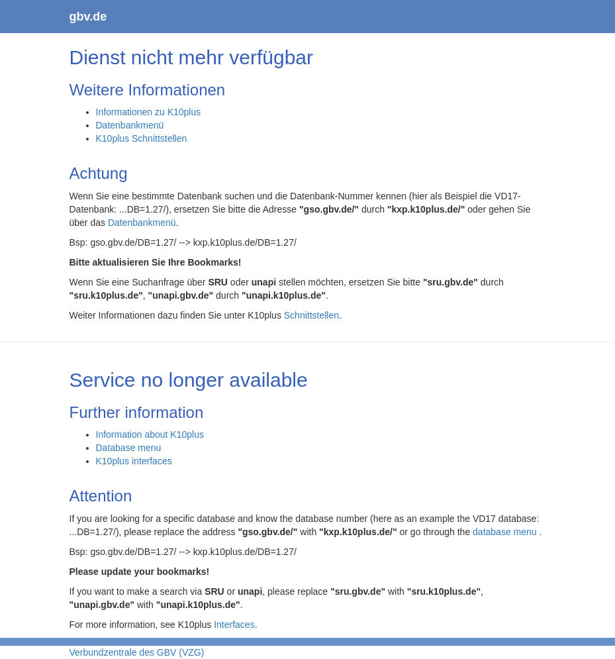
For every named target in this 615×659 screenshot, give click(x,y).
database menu (506, 532)
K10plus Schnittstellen (141, 138)
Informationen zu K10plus (148, 112)
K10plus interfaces (134, 461)
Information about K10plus (150, 434)
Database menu (129, 447)
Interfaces (234, 624)
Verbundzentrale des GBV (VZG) (137, 652)
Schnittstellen (311, 315)
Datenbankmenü (130, 125)
